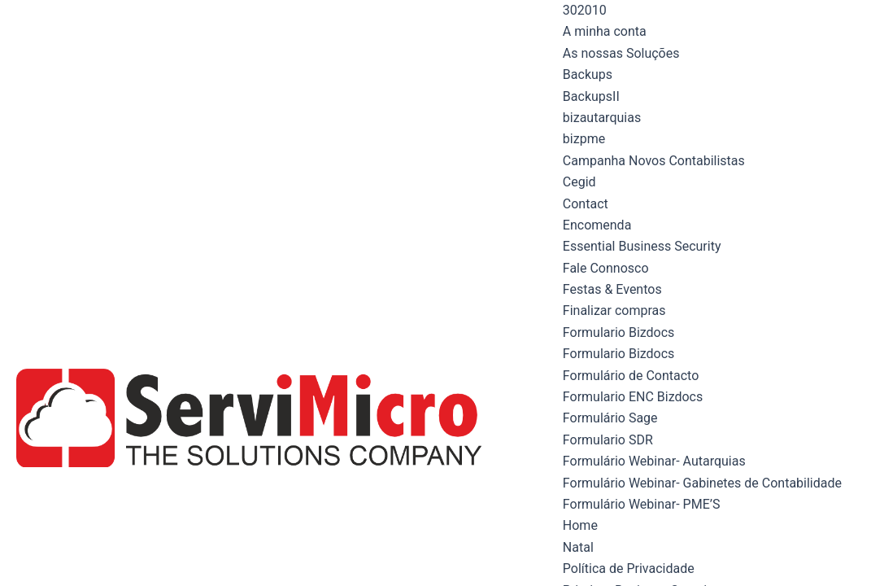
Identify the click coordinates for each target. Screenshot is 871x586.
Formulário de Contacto (631, 375)
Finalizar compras (614, 310)
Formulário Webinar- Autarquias (654, 461)
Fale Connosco (606, 268)
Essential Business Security (642, 246)
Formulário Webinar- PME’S (642, 504)
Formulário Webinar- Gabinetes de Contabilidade (702, 483)
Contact (585, 204)
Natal (578, 547)
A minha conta (605, 31)
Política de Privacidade (629, 568)
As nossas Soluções (621, 53)
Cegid (579, 182)
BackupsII (591, 96)
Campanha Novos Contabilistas (654, 160)
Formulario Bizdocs (619, 332)
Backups (587, 74)
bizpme (584, 138)
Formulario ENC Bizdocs (633, 397)
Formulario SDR (608, 440)
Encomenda (597, 225)
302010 (585, 10)
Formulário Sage (610, 418)
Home (580, 525)
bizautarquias (602, 117)
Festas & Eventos (612, 289)
